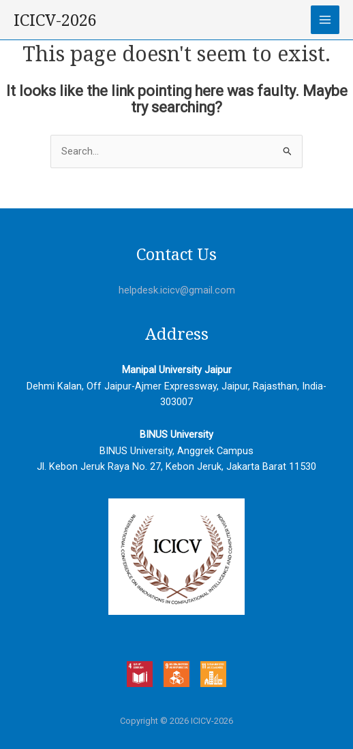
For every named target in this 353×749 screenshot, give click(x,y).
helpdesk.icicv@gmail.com (177, 290)
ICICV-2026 (55, 20)
